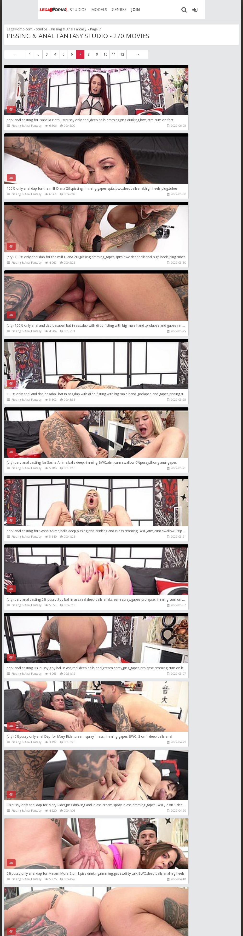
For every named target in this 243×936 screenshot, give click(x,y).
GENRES (89, 9)
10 (105, 54)
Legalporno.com (21, 9)
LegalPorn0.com (42, 927)
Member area (40, 913)
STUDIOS (48, 9)
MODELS (69, 9)
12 (122, 54)
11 (114, 54)
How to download (74, 913)
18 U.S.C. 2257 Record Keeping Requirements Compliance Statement (159, 927)
